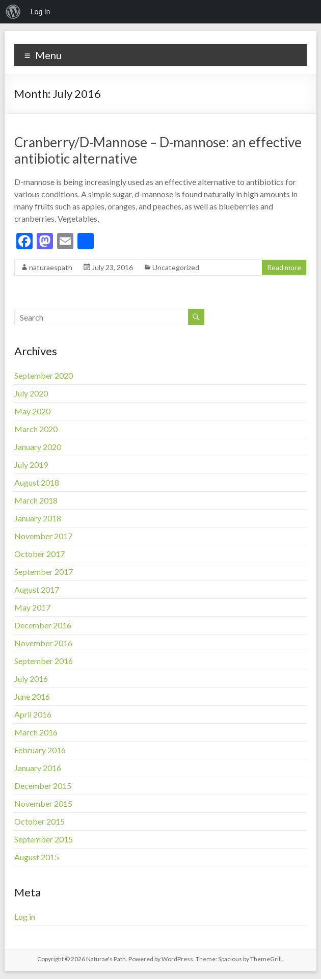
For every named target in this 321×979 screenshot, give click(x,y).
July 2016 (31, 678)
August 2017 (36, 589)
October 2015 (39, 821)
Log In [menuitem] (40, 12)
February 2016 (40, 750)
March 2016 (36, 732)
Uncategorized (175, 267)
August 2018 (36, 482)
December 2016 (42, 625)
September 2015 (43, 839)
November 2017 (43, 536)
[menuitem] (13, 11)
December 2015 (42, 785)
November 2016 (43, 643)
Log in (24, 916)
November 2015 (43, 803)
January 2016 (37, 768)
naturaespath (50, 267)
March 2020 (36, 429)
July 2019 (31, 464)
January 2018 (37, 518)
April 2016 (32, 714)
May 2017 (32, 607)
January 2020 (37, 447)
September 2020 (43, 375)
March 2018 (36, 500)
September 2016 (43, 661)
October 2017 (39, 554)
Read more (284, 267)
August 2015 (36, 857)
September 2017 (43, 571)
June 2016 (32, 696)
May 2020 (32, 411)
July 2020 (31, 393)
